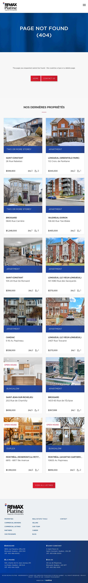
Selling (35, 522)
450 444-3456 (13, 567)
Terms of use (38, 577)
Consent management (52, 577)
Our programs (10, 534)
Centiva (48, 580)
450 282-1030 (55, 567)
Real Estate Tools (39, 519)
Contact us (49, 78)
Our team (36, 526)
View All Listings (44, 485)
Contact (63, 519)
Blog (34, 534)
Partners (8, 530)
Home (35, 78)
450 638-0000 (55, 553)
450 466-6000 (14, 553)
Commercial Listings (12, 526)
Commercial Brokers (12, 522)
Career (35, 530)
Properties (8, 519)
